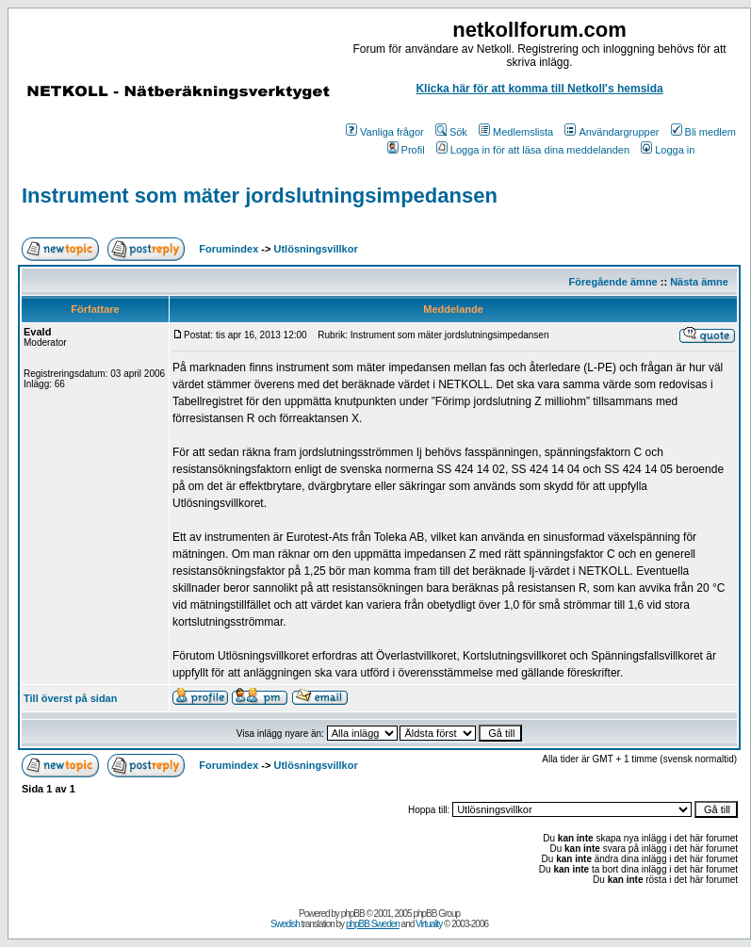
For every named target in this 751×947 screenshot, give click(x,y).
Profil (406, 149)
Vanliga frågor (385, 132)
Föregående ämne (613, 281)
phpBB (353, 913)
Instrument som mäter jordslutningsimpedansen (260, 195)
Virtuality (429, 924)
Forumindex (228, 248)
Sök (451, 132)
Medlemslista (516, 132)
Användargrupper (611, 132)
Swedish (285, 924)
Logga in (667, 149)
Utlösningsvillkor (316, 248)
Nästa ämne (699, 281)
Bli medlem (703, 132)
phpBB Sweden (373, 924)
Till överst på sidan (70, 698)
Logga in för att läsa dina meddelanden (532, 149)
